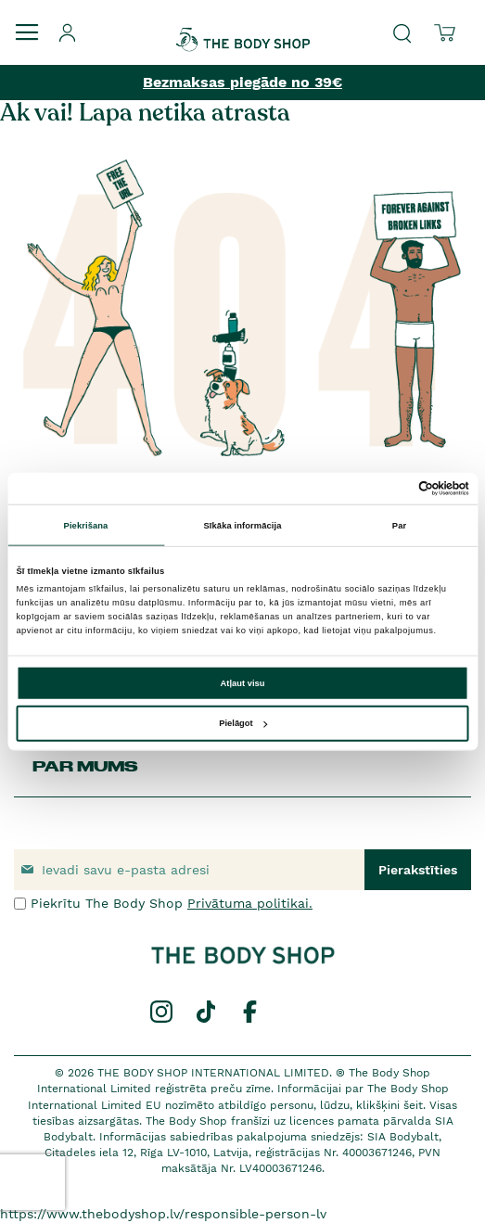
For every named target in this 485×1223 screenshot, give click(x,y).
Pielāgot (242, 723)
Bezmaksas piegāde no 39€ (242, 82)
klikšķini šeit (389, 1105)
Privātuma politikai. (250, 903)
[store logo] (243, 27)
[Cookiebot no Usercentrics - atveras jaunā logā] (388, 488)
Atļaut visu (243, 683)
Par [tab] (399, 524)
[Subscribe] (417, 869)
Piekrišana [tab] (86, 524)
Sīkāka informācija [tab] (243, 524)
